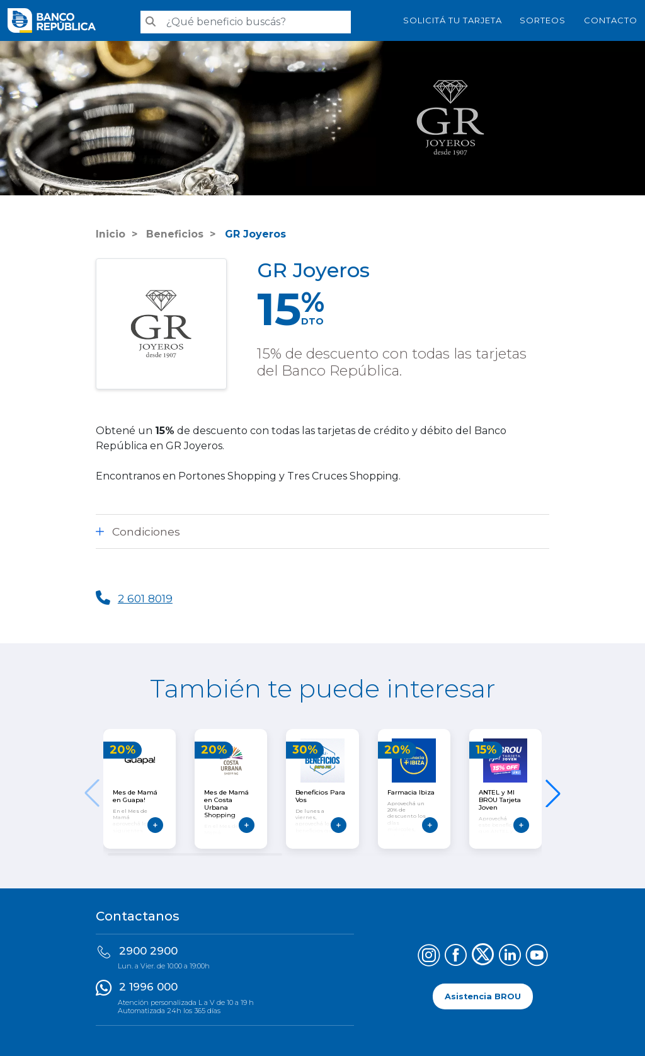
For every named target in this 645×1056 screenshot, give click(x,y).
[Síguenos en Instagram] (429, 956)
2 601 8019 (146, 598)
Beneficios (174, 234)
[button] (553, 793)
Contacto (610, 20)
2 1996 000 (148, 986)
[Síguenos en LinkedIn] (510, 956)
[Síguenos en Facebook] (456, 956)
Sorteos (543, 20)
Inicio (110, 234)
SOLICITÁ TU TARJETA (452, 20)
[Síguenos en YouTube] (537, 956)
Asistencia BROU (483, 996)
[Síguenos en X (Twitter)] (483, 956)
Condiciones (146, 531)
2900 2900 (148, 950)
